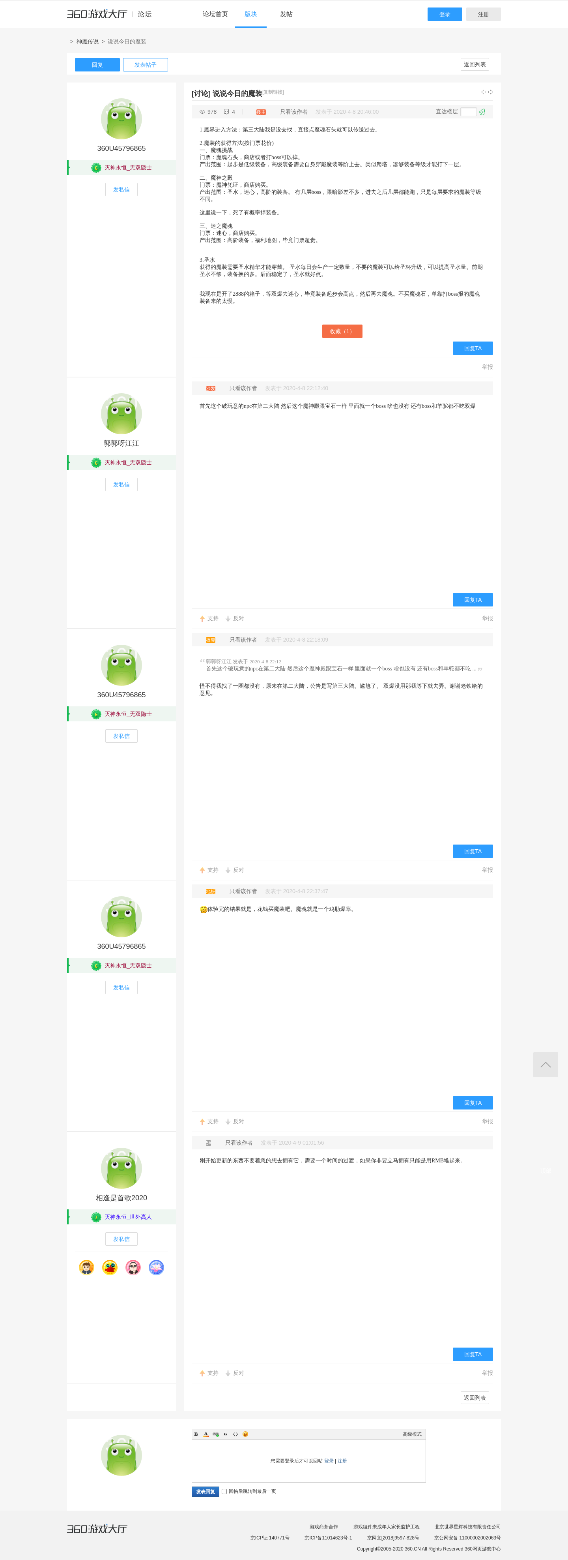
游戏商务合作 (324, 1527)
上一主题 (483, 92)
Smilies (245, 1434)
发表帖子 (146, 65)
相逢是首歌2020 (121, 1198)
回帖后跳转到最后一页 (249, 1491)
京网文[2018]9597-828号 (393, 1538)
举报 (487, 367)
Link (216, 1434)
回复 (97, 65)
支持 (213, 618)
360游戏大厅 (105, 1533)
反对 (238, 618)
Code (235, 1434)
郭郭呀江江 (121, 443)
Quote (226, 1434)
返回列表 (475, 64)
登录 (444, 14)
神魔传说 (88, 41)
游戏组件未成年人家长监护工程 (386, 1527)
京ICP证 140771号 (270, 1538)
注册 (483, 14)
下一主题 (490, 92)
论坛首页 (215, 14)
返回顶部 (545, 1064)
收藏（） (342, 331)
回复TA (473, 348)
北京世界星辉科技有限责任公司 (468, 1527)
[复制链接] (273, 92)
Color (206, 1434)
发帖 (286, 14)
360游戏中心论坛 (112, 17)
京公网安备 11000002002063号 (467, 1538)
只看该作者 (294, 112)
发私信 (121, 189)
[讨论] (201, 94)
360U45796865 (121, 148)
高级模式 (412, 1434)
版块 (251, 14)
